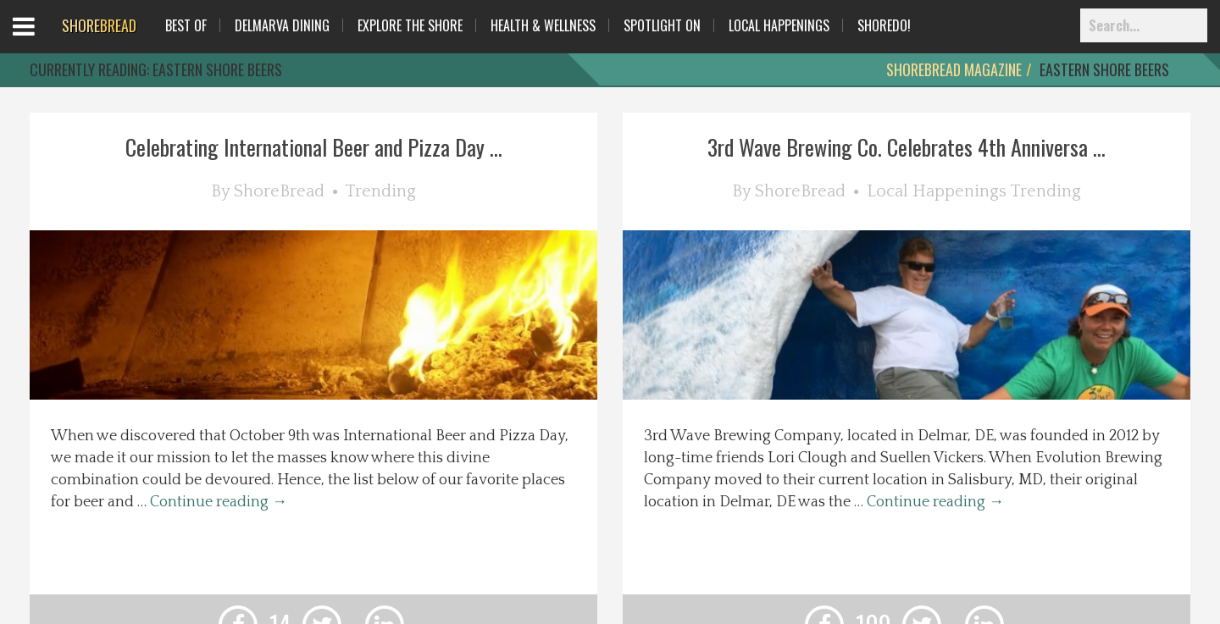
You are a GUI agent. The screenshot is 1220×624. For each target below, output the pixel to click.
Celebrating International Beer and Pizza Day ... (313, 146)
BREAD (99, 25)
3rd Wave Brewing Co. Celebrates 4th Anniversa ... (906, 146)
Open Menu (44, 41)
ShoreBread (279, 191)
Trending (380, 191)
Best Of (186, 25)
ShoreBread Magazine (954, 69)
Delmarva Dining (282, 25)
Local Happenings (779, 25)
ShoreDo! (884, 25)
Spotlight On (662, 25)
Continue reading (218, 502)
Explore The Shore (410, 25)
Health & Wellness (543, 25)
